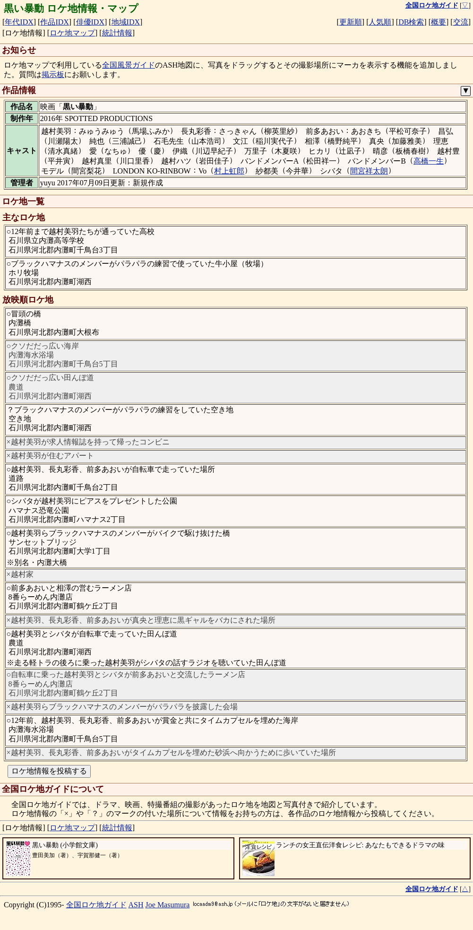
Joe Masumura (168, 905)
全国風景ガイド (128, 65)
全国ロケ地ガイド (96, 905)
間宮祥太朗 (369, 171)
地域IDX (126, 22)
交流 (460, 22)
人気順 (380, 22)
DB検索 (411, 22)
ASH (136, 905)
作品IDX (54, 22)
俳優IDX (90, 22)
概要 (438, 22)
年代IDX (19, 22)
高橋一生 (428, 161)
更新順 (350, 22)
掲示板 (53, 74)
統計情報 (117, 33)
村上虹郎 (229, 171)
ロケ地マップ (72, 33)
